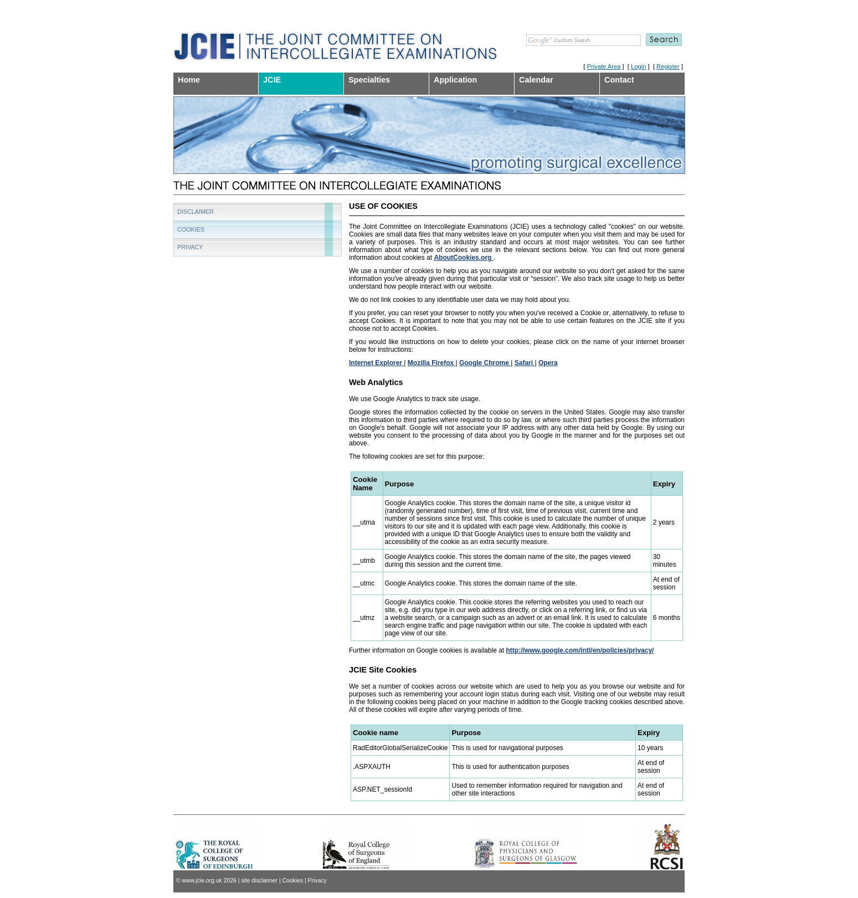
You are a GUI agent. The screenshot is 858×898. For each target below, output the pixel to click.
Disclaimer (195, 211)
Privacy (190, 247)
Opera (548, 363)
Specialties (369, 79)
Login (638, 66)
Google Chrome (485, 363)
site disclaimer (259, 881)
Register (668, 66)
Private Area (603, 66)
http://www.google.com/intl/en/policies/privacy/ (580, 650)
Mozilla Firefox (432, 363)
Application (455, 79)
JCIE (272, 79)
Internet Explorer (376, 363)
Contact (619, 79)
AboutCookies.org (463, 257)
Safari (525, 363)
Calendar (536, 79)
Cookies (190, 229)
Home (189, 79)
